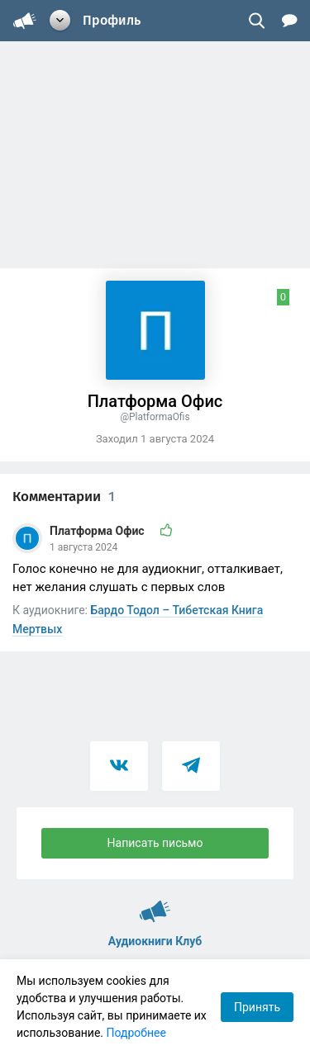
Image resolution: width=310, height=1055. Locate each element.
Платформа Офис (98, 530)
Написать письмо (155, 842)
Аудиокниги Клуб (155, 904)
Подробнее (136, 1032)
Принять (257, 1007)
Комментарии (63, 496)
